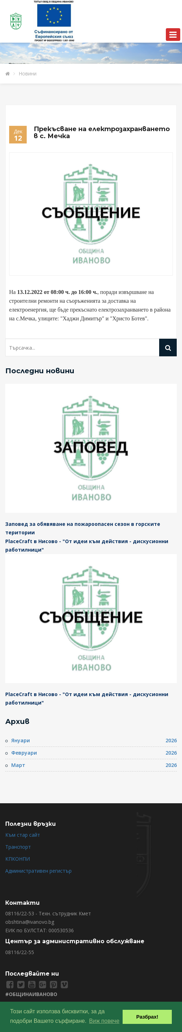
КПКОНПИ (17, 858)
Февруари (24, 752)
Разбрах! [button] (147, 1017)
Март (18, 765)
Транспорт (18, 846)
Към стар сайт (22, 834)
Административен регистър (38, 870)
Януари (20, 740)
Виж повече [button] (104, 1021)
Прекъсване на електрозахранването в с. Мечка (102, 132)
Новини (28, 73)
